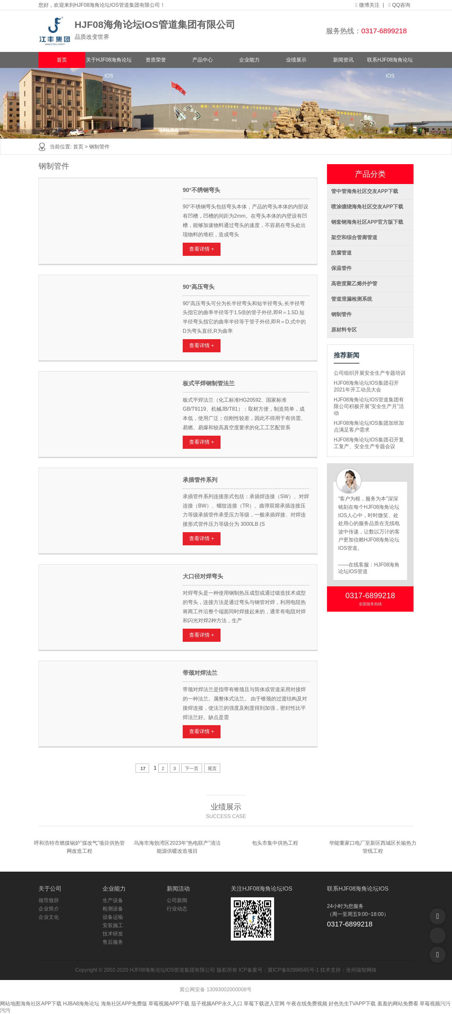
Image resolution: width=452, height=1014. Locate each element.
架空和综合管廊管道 (354, 237)
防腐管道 (341, 253)
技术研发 (113, 933)
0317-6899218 (384, 31)
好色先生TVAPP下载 (352, 1003)
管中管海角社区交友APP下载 (364, 191)
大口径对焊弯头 (203, 576)
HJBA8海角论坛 (81, 1003)
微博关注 (368, 5)
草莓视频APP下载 (168, 1003)
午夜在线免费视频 (306, 1003)
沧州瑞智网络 (361, 970)
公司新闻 (177, 900)
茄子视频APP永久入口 (216, 1003)
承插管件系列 (200, 480)
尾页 (212, 768)
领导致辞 (48, 900)
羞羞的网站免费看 (397, 1003)
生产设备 (113, 900)
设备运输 (113, 917)
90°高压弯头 (198, 287)
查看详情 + (201, 249)
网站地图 (10, 1003)
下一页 (191, 768)
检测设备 (113, 908)
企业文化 (48, 917)
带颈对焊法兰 (200, 673)
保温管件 (341, 268)
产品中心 (202, 60)
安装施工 (113, 925)
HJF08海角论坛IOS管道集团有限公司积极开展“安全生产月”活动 (369, 406)
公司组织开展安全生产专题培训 (370, 373)
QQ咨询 (399, 5)
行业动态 (177, 908)
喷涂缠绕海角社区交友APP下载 (367, 206)
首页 (62, 60)
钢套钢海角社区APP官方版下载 (367, 222)
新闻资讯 (343, 60)
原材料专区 (344, 329)
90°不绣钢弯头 (201, 190)
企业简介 (48, 908)
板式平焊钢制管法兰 (209, 383)
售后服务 (113, 942)
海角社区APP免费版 (124, 1003)
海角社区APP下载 (41, 1003)
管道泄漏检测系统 (351, 299)
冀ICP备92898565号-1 (293, 970)
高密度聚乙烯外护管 (354, 283)
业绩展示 (296, 60)
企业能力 (249, 60)
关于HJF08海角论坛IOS (109, 62)
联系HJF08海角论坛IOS (390, 62)
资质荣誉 (156, 60)
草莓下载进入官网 (264, 1003)
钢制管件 (341, 314)
